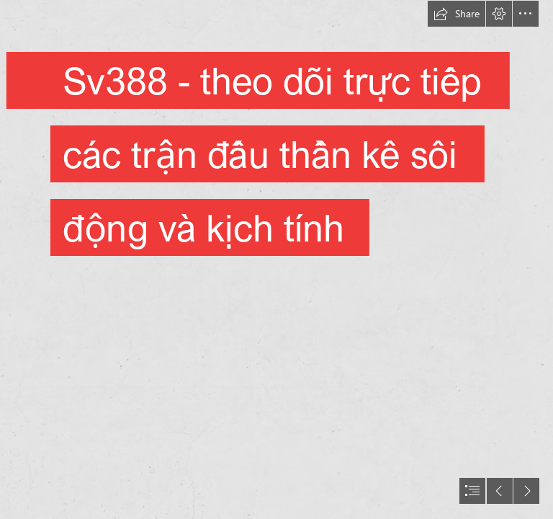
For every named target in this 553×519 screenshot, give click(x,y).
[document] (276, 259)
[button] (456, 14)
